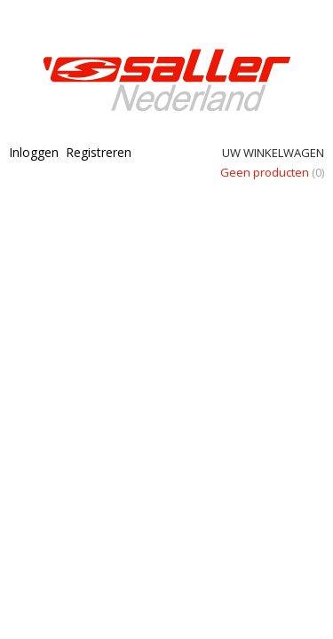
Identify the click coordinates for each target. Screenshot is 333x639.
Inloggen (34, 152)
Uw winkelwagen (273, 153)
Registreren (98, 152)
